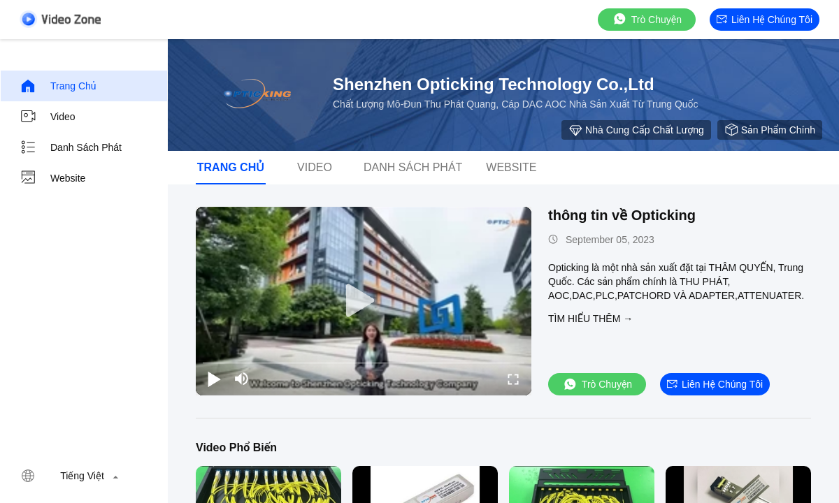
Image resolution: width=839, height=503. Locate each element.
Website (52, 178)
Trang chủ (58, 86)
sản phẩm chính (769, 130)
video (48, 116)
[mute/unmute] (242, 378)
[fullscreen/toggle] (513, 378)
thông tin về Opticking (622, 215)
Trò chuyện (647, 19)
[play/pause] (214, 378)
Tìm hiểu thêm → (590, 318)
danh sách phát (71, 147)
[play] (363, 301)
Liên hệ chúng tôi (764, 19)
